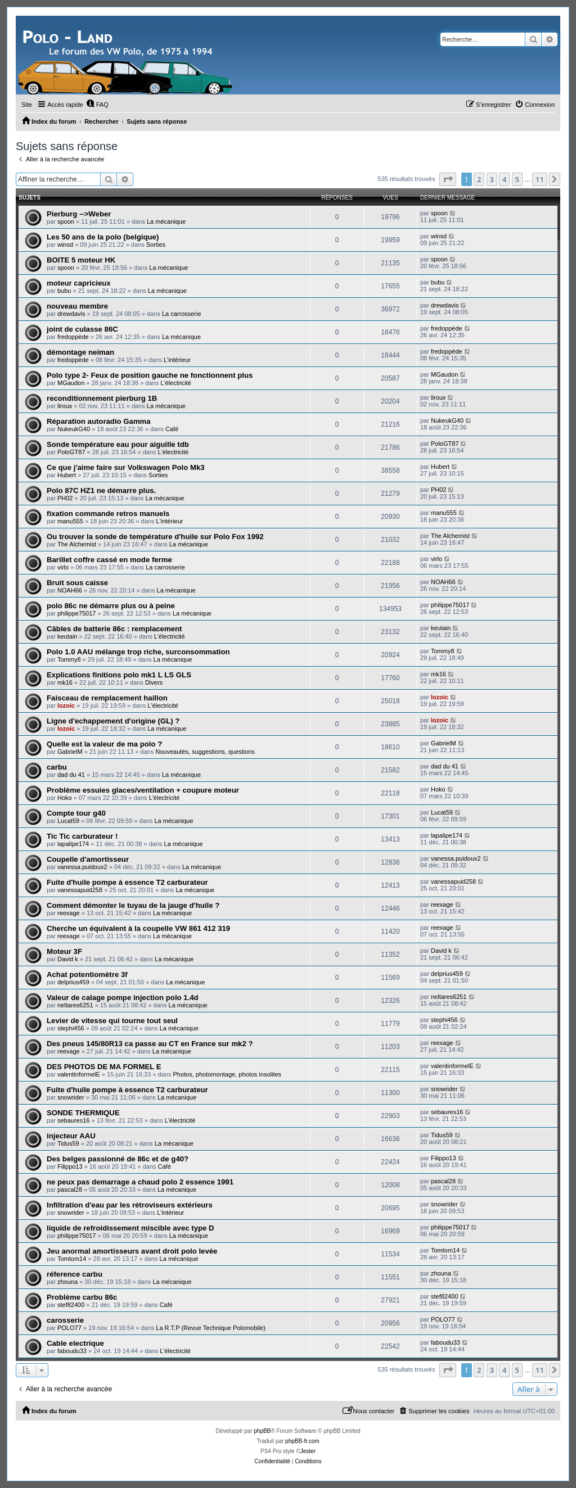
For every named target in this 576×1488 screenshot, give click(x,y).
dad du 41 (71, 774)
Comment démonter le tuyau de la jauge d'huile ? (133, 905)
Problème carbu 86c (82, 1297)
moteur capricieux (79, 283)
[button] (447, 179)
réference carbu (74, 1274)
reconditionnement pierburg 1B (102, 398)
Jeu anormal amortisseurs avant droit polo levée (132, 1251)
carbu (57, 767)
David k (67, 959)
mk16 (65, 682)
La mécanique (166, 221)
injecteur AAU (71, 1136)
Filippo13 (70, 1166)
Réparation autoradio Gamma (99, 421)
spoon (65, 221)
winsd (65, 244)
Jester (308, 1451)
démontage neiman (80, 352)
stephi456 (70, 1028)
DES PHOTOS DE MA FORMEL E (104, 1066)
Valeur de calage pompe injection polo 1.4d (123, 997)
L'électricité (175, 382)
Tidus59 (68, 1143)
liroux (64, 405)
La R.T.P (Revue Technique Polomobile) (211, 1327)
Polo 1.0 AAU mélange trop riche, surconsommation (138, 652)
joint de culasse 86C (82, 329)
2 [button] (479, 179)
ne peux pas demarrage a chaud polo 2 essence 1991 (140, 1182)
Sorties (155, 244)
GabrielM (70, 751)
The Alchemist (76, 544)
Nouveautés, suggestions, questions (205, 751)
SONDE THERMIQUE (83, 1113)
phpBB (262, 1431)
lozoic (66, 705)
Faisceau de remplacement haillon (107, 698)
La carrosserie (181, 313)
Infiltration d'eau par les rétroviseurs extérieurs (130, 1205)
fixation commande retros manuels (108, 513)
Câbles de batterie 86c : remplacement (114, 629)
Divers (154, 682)
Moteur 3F (64, 951)
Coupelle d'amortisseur (88, 859)
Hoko (64, 797)
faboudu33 (72, 1350)
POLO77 (69, 1327)
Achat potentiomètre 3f (87, 974)
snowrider (70, 1097)
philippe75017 (76, 613)
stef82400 (70, 1304)
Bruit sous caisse (77, 582)
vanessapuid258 (79, 890)
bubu (64, 290)
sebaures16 (73, 1120)
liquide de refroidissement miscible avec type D (130, 1228)
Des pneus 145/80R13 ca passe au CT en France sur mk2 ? (150, 1043)
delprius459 (73, 982)
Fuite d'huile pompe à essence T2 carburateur (127, 882)
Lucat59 (68, 820)
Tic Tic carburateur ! (82, 836)
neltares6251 (75, 1005)
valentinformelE (78, 1074)
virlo (63, 567)
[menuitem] (97, 104)
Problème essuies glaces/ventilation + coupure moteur (143, 790)
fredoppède (73, 336)
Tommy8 (69, 659)
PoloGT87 (71, 452)
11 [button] (540, 179)
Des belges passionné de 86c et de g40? (117, 1159)
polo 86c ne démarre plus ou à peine (111, 605)
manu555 (70, 521)
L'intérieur (177, 359)
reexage (68, 913)
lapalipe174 (73, 843)
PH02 (65, 498)
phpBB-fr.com (302, 1441)
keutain (67, 636)
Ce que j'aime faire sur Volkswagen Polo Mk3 (126, 467)
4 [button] (504, 179)
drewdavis (71, 313)
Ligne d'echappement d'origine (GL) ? (113, 721)
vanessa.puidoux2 (82, 866)
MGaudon (70, 382)
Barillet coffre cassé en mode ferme (109, 559)
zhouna (67, 1281)
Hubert (66, 475)
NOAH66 (69, 590)
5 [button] (517, 179)
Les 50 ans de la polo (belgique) (103, 237)
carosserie (65, 1320)
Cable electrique (75, 1343)
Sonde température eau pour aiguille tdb (118, 444)
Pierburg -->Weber (79, 214)
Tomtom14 (71, 1258)
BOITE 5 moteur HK (81, 260)
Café (171, 429)
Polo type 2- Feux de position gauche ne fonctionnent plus (150, 375)
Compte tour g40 (76, 813)
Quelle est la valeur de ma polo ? (104, 744)
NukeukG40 (73, 429)
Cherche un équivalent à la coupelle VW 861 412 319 (138, 928)
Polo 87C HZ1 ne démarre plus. (101, 490)
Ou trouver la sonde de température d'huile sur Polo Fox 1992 (155, 536)
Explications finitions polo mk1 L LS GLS (119, 675)
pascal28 (69, 1189)
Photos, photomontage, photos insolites (227, 1074)
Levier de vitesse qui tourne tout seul (112, 1020)
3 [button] (492, 179)
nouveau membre (77, 306)
